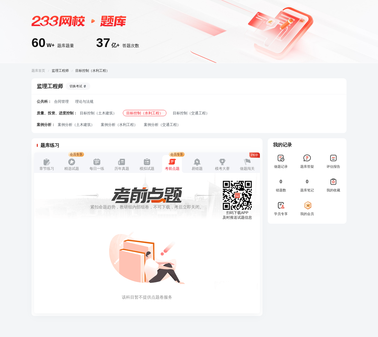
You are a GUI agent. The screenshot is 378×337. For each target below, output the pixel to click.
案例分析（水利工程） (119, 124)
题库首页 (38, 71)
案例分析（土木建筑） (76, 124)
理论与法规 (84, 101)
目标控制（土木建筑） (98, 113)
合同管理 (61, 101)
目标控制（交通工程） (191, 113)
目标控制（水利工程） (144, 113)
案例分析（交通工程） (162, 124)
